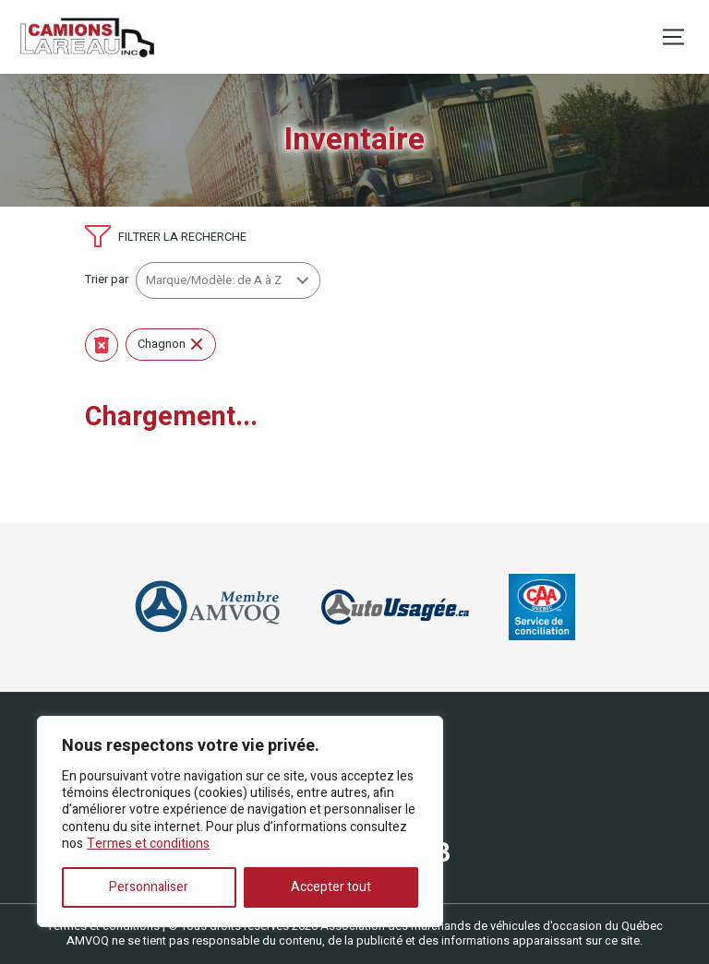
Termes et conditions (148, 843)
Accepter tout (331, 887)
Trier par (106, 280)
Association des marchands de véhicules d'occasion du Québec (491, 926)
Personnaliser (148, 887)
